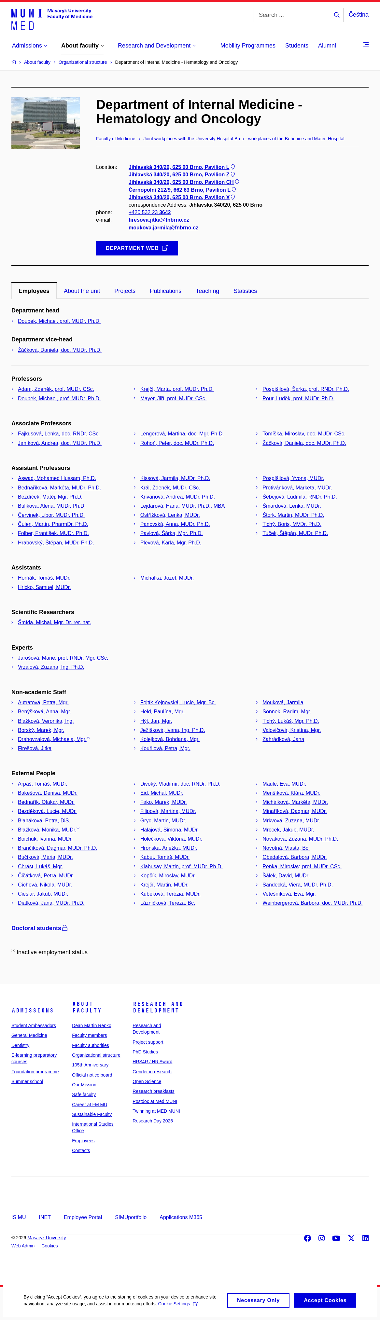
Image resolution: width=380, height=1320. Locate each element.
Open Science (147, 1081)
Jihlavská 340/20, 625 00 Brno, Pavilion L (182, 167)
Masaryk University (46, 1237)
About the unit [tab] (82, 291)
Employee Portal (83, 1217)
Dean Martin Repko (91, 1025)
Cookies (49, 1245)
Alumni (327, 45)
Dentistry (20, 1045)
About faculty (87, 1007)
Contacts (81, 1150)
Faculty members (89, 1035)
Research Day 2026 (153, 1120)
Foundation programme (35, 1071)
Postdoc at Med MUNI (155, 1101)
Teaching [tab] (207, 291)
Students (296, 45)
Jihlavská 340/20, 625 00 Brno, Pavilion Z (182, 175)
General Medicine (29, 1035)
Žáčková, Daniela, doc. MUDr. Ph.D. (60, 350)
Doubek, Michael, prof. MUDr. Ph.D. (59, 321)
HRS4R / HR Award (152, 1061)
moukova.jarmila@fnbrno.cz (163, 227)
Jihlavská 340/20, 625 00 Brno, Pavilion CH (184, 182)
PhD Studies (145, 1051)
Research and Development (158, 1007)
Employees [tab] (34, 291)
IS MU (18, 1217)
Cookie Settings (177, 1309)
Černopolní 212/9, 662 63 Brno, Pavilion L (183, 190)
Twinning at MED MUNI (156, 1111)
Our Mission (84, 1084)
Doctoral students (40, 928)
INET (44, 1217)
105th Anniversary (90, 1064)
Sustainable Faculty (92, 1114)
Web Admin (23, 1245)
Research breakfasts (153, 1091)
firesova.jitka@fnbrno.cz (159, 220)
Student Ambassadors (33, 1025)
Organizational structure (96, 1055)
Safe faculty (84, 1094)
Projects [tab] (124, 291)
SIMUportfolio (131, 1217)
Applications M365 (181, 1217)
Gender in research (152, 1071)
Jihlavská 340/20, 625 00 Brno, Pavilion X (182, 197)
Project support (148, 1042)
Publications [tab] (165, 291)
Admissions (32, 1010)
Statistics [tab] (245, 291)
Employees (83, 1140)
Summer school (27, 1081)
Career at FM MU (89, 1104)
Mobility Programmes (247, 45)
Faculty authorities (90, 1045)
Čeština (359, 14)
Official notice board (92, 1075)
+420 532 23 (150, 212)
